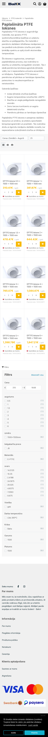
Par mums (6, 626)
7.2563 (10, 492)
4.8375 (10, 488)
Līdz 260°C (12, 517)
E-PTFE (10, 459)
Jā (8, 448)
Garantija (6, 654)
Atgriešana (6, 676)
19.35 (9, 474)
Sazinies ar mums (9, 669)
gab (9, 506)
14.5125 (10, 470)
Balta (9, 528)
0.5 (8, 401)
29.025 (10, 485)
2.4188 (10, 477)
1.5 (8, 408)
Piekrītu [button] (34, 733)
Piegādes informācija (11, 633)
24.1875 (10, 481)
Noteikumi (6, 647)
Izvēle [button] (13, 733)
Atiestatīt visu (37, 375)
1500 (9, 539)
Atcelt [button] (43, 716)
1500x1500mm (14, 437)
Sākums (5, 18)
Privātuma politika (10, 640)
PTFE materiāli (16, 18)
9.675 (10, 495)
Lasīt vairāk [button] (33, 725)
